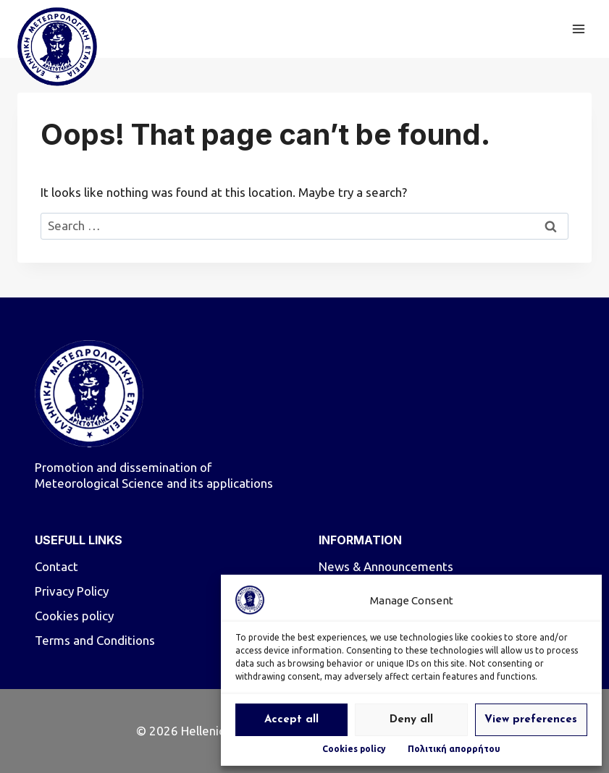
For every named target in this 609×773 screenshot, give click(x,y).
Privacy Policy (72, 591)
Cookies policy (354, 748)
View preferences (530, 719)
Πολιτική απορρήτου (454, 748)
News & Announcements (386, 566)
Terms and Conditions (95, 640)
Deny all (411, 719)
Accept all (291, 719)
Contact (56, 566)
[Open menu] (578, 28)
